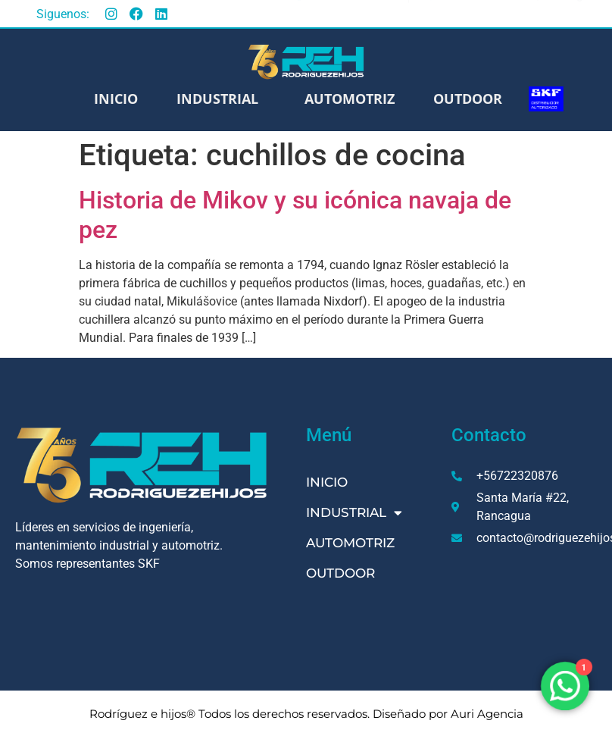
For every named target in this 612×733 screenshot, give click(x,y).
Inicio (116, 98)
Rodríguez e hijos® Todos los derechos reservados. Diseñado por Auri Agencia (306, 713)
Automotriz (349, 98)
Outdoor (467, 98)
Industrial (221, 98)
